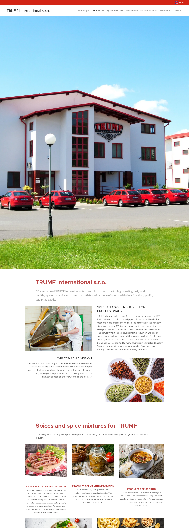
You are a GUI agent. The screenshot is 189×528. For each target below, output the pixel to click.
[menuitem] (82, 10)
